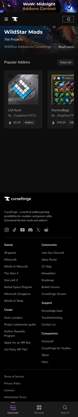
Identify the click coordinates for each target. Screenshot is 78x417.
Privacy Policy (12, 383)
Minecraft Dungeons (17, 294)
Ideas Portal (49, 259)
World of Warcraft (16, 266)
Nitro (45, 362)
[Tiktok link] (14, 229)
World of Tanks (14, 300)
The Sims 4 (11, 273)
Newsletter (49, 273)
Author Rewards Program (14, 333)
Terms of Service (14, 376)
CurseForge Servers (54, 294)
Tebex (45, 355)
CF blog (46, 266)
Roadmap (48, 280)
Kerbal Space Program (18, 287)
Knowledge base (52, 310)
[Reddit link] (46, 229)
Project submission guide (20, 324)
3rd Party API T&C (16, 349)
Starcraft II (11, 280)
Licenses (9, 390)
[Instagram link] (6, 229)
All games (10, 252)
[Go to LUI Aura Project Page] (23, 99)
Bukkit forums (51, 287)
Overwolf (47, 341)
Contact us (49, 324)
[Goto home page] (15, 19)
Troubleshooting (52, 317)
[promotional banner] (39, 6)
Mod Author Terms (15, 397)
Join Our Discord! (53, 252)
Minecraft (10, 259)
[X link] (38, 229)
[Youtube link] (22, 229)
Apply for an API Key (17, 342)
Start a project (13, 317)
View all (65, 62)
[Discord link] (30, 229)
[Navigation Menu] (6, 19)
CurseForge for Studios (56, 348)
